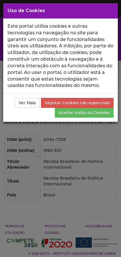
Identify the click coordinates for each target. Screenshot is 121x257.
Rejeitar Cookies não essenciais (77, 102)
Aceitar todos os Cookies (84, 112)
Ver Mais (27, 102)
